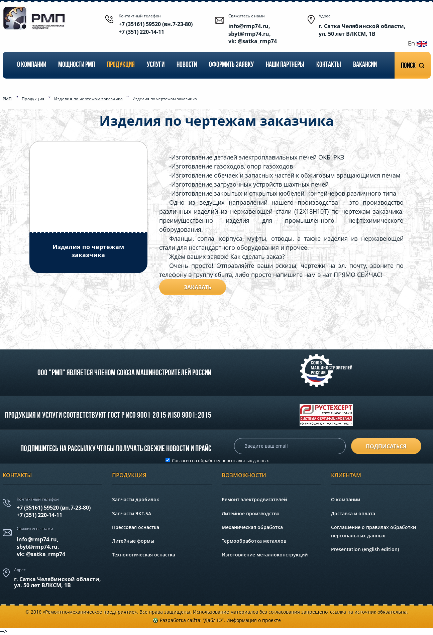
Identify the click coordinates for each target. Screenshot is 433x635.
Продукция (121, 65)
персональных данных (245, 460)
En (417, 43)
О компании (31, 65)
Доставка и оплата (353, 513)
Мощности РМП (76, 65)
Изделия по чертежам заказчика (88, 99)
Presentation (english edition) (365, 549)
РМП (7, 99)
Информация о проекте (253, 620)
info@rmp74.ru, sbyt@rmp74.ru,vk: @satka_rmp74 (41, 547)
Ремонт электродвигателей (254, 499)
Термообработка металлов (254, 541)
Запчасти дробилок (135, 499)
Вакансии (365, 65)
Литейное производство (251, 513)
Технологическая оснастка (143, 554)
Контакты (328, 65)
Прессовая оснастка (135, 527)
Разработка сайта (180, 620)
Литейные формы (133, 541)
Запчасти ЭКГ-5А (131, 513)
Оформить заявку (231, 65)
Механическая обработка (252, 527)
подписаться (386, 446)
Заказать (197, 287)
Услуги (156, 65)
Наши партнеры (285, 65)
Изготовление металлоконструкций (265, 554)
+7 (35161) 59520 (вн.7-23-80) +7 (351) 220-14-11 (156, 27)
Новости (187, 65)
